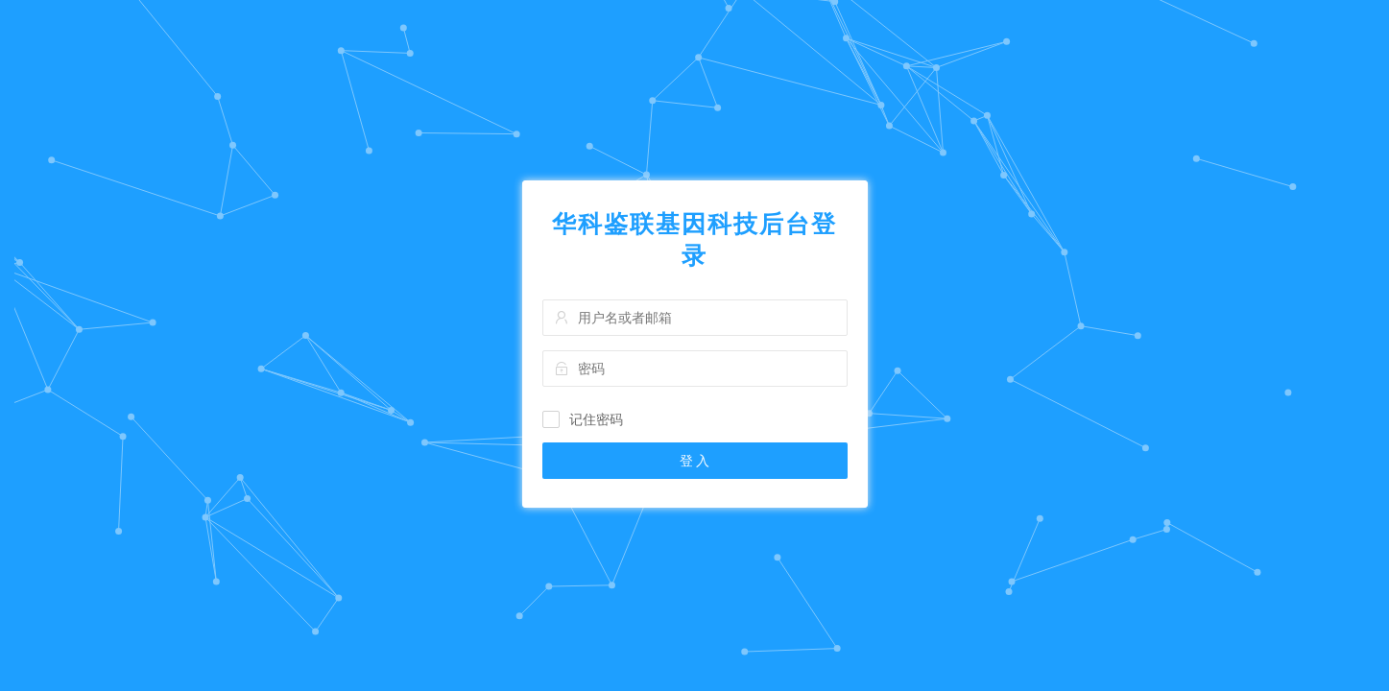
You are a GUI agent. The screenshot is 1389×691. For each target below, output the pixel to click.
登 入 (695, 460)
